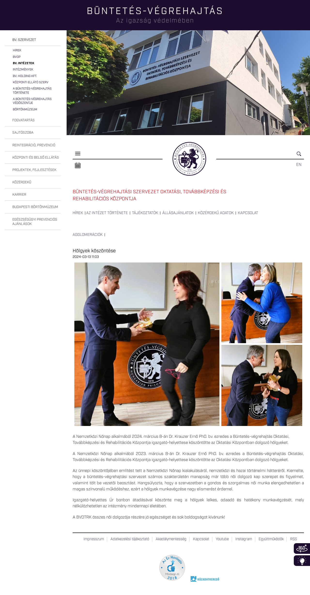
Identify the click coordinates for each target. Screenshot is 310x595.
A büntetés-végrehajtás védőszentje (32, 101)
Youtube (222, 539)
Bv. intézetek (23, 63)
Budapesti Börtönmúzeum (35, 207)
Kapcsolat (248, 213)
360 (302, 548)
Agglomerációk (88, 234)
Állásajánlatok (178, 213)
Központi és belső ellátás (35, 157)
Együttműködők (271, 539)
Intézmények (23, 70)
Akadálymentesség (171, 539)
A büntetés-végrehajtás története (32, 91)
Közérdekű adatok (216, 213)
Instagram (243, 539)
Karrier (19, 195)
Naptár (77, 166)
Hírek (17, 50)
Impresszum (94, 539)
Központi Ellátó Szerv (30, 82)
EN (299, 164)
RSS (293, 539)
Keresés (300, 156)
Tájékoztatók (145, 213)
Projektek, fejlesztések (34, 170)
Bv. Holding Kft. (25, 76)
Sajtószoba (22, 133)
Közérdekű (21, 182)
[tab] (33, 40)
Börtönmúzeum (25, 110)
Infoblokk (302, 560)
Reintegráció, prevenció (33, 145)
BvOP (17, 57)
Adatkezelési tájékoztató (129, 539)
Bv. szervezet (24, 40)
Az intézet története (107, 213)
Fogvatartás (23, 120)
